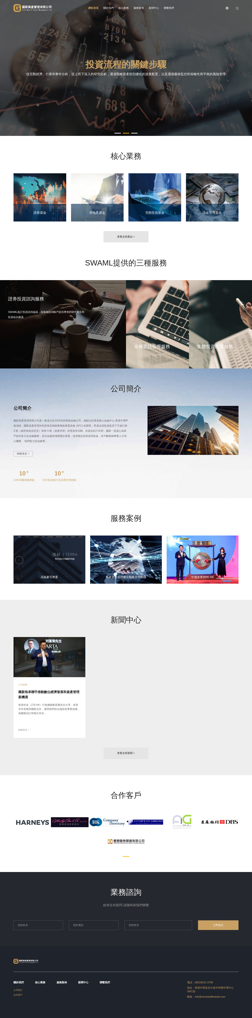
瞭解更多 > (23, 453)
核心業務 (123, 8)
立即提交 (218, 925)
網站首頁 (93, 8)
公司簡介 (18, 990)
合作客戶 (18, 995)
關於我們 (108, 8)
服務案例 (139, 8)
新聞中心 (154, 8)
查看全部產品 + (126, 236)
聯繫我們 (169, 8)
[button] (233, 560)
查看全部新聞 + (126, 753)
